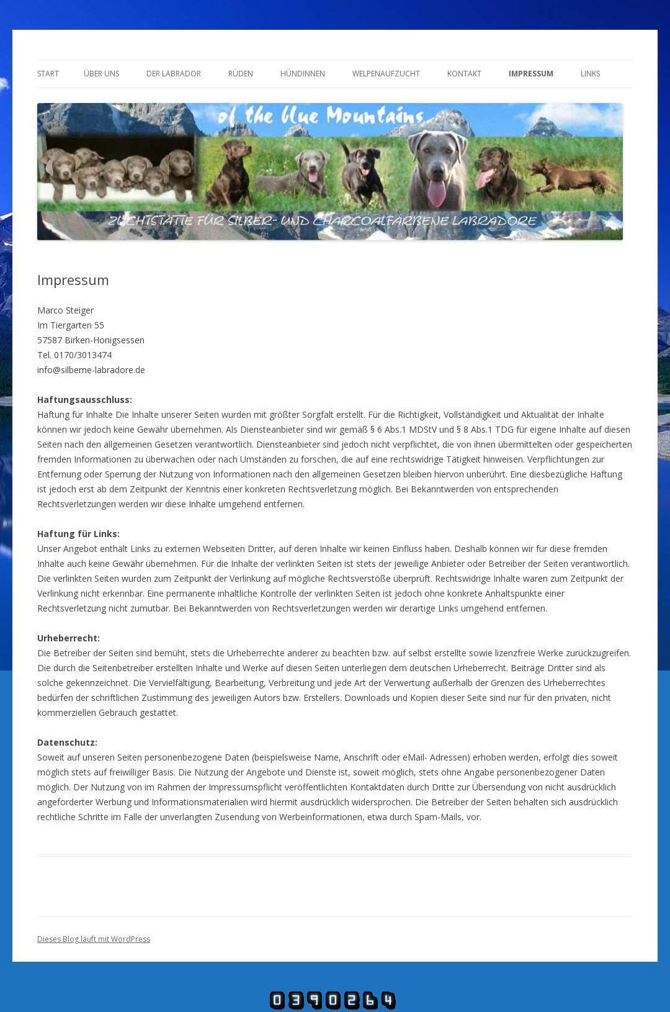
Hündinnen (302, 73)
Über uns (101, 73)
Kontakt (464, 73)
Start (48, 73)
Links (590, 73)
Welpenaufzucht (386, 73)
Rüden (240, 73)
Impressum (531, 73)
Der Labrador (173, 73)
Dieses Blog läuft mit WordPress (93, 939)
